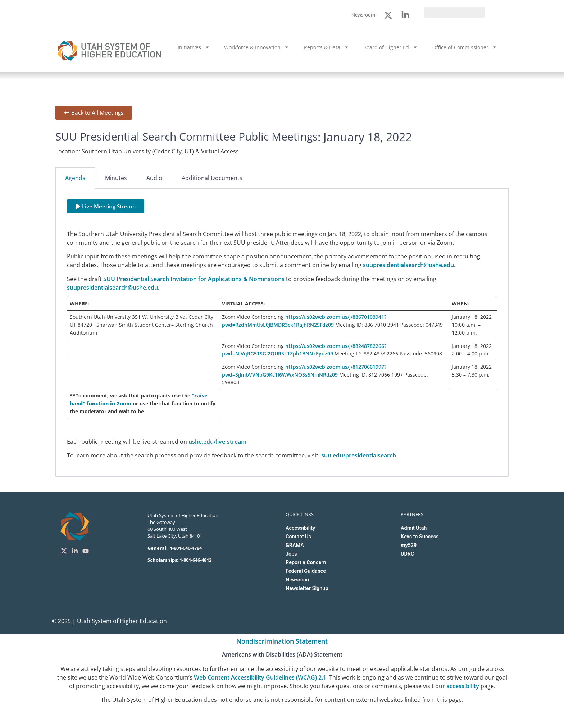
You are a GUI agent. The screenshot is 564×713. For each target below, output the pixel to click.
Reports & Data (326, 47)
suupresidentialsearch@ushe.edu (408, 265)
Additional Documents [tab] (212, 178)
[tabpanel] (282, 333)
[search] (454, 12)
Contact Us (298, 537)
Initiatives (194, 47)
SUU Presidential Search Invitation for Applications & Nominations (194, 279)
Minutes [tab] (116, 178)
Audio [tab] (154, 178)
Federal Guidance (306, 571)
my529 (409, 545)
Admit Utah (414, 528)
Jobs (291, 554)
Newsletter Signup (307, 588)
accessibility (462, 686)
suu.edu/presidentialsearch (358, 455)
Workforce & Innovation (256, 47)
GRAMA (295, 545)
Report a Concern (306, 563)
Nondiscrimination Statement (282, 641)
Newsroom (298, 580)
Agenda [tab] (75, 178)
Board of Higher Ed (390, 47)
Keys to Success (419, 537)
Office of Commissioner (464, 47)
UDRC (407, 554)
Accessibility (300, 528)
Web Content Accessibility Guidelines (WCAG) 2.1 (260, 677)
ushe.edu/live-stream (217, 442)
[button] (105, 206)
